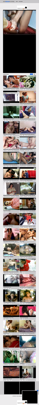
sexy (4, 227)
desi (4, 120)
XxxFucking (8, 1)
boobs (9, 227)
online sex (9, 150)
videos (21, 349)
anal (4, 181)
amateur (10, 181)
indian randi (30, 227)
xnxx (24, 89)
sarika (23, 334)
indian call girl (26, 227)
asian (21, 303)
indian (23, 135)
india (26, 303)
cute (8, 135)
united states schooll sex (23, 120)
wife (28, 196)
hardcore (21, 196)
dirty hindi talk (22, 150)
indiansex (11, 135)
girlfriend (5, 135)
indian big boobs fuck (7, 196)
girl (23, 181)
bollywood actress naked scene (8, 242)
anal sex (13, 150)
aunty (26, 135)
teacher (7, 120)
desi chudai (32, 150)
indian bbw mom (13, 196)
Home (17, 1)
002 (26, 349)
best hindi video (13, 89)
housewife (25, 196)
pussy (5, 303)
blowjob (7, 181)
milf (10, 303)
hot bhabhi (27, 89)
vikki (21, 334)
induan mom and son (7, 89)
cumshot (8, 349)
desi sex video (27, 150)
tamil (21, 135)
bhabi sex (5, 150)
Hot (31, 74)
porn (10, 349)
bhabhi (10, 120)
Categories (21, 1)
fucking (8, 334)
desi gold (21, 227)
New (34, 74)
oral (27, 288)
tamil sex (21, 89)
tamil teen (26, 334)
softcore (26, 181)
